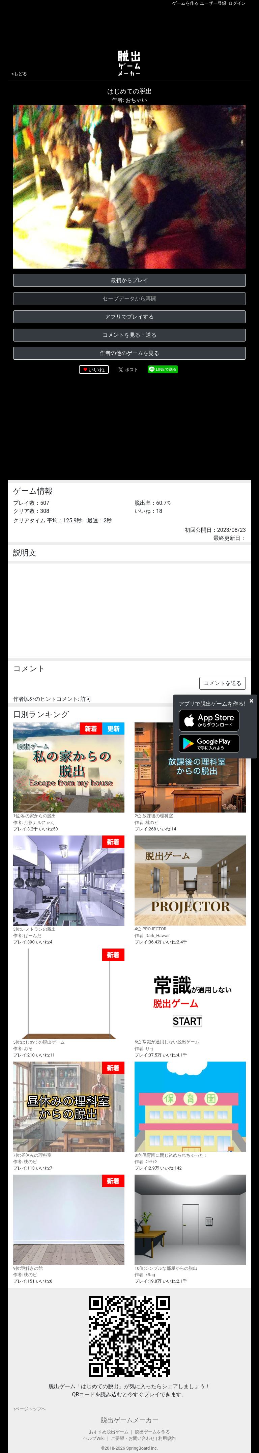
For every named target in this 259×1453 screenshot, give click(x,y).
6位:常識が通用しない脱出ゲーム (190, 996)
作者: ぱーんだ (27, 935)
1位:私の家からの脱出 (68, 770)
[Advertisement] (129, 27)
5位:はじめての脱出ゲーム (68, 997)
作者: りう (144, 1048)
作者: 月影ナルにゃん (34, 822)
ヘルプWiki (94, 1438)
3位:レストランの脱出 (68, 883)
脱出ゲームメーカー (130, 1420)
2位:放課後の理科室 (190, 770)
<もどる (19, 73)
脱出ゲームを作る (152, 1431)
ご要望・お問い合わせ (133, 1438)
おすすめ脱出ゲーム (108, 1431)
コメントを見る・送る (129, 335)
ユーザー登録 (213, 3)
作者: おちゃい (129, 100)
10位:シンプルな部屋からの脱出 (190, 1222)
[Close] (251, 701)
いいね (96, 369)
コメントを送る (222, 683)
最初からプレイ (129, 280)
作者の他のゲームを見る (129, 353)
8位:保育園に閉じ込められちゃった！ (190, 1109)
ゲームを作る (185, 3)
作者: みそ (23, 1048)
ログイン (237, 3)
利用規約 (167, 1438)
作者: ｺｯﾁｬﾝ (146, 1161)
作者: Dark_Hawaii (152, 935)
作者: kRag (145, 1274)
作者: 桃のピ (147, 822)
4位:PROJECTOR (190, 883)
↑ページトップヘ (29, 1408)
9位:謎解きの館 (68, 1223)
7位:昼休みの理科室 (68, 1110)
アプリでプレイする (129, 316)
